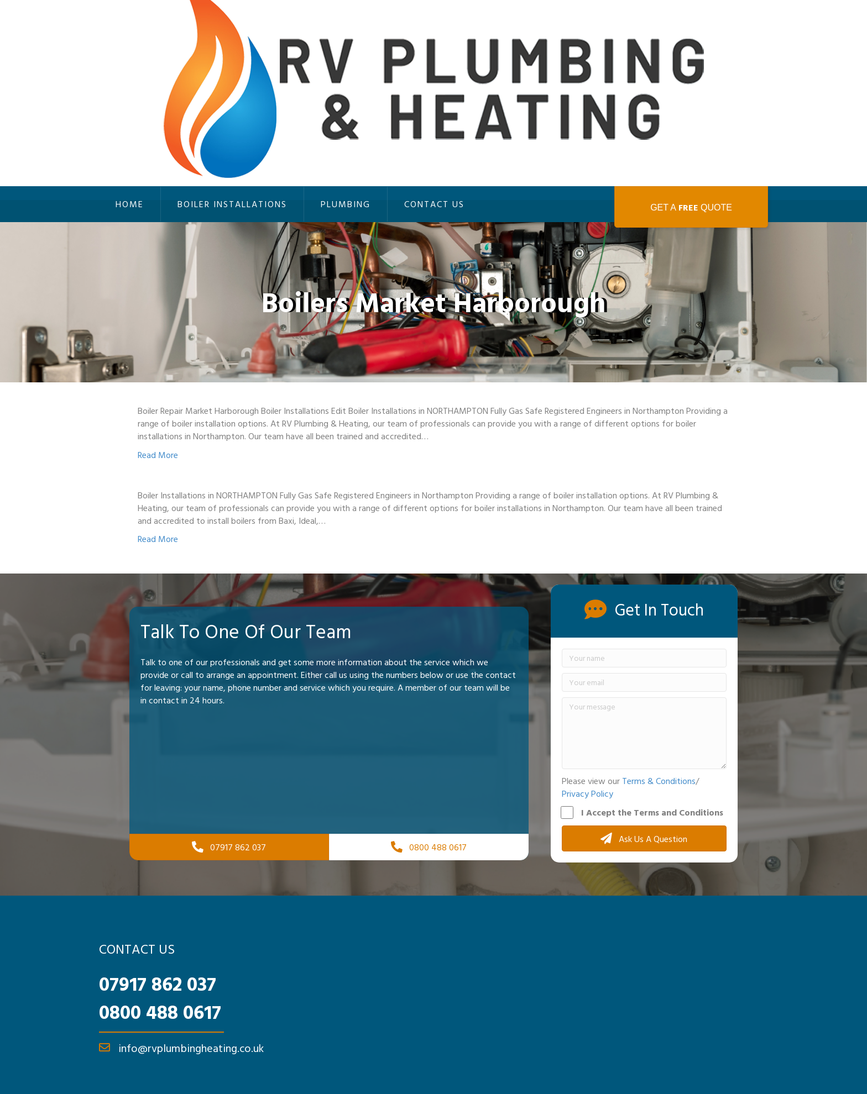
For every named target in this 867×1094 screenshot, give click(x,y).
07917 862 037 (157, 983)
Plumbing (345, 204)
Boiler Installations (232, 204)
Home (130, 204)
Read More (158, 454)
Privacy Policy (587, 793)
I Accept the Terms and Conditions (642, 812)
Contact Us (434, 204)
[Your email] (644, 682)
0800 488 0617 (160, 1011)
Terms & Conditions (659, 780)
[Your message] (644, 733)
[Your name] (644, 658)
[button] (644, 838)
